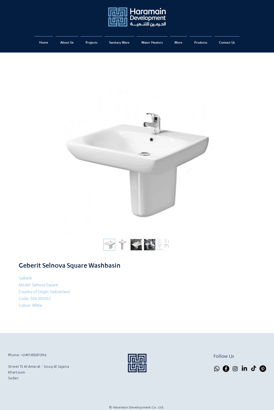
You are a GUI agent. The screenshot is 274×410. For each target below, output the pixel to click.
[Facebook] (226, 368)
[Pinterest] (263, 368)
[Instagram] (235, 368)
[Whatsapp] (216, 368)
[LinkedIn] (244, 368)
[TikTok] (253, 368)
